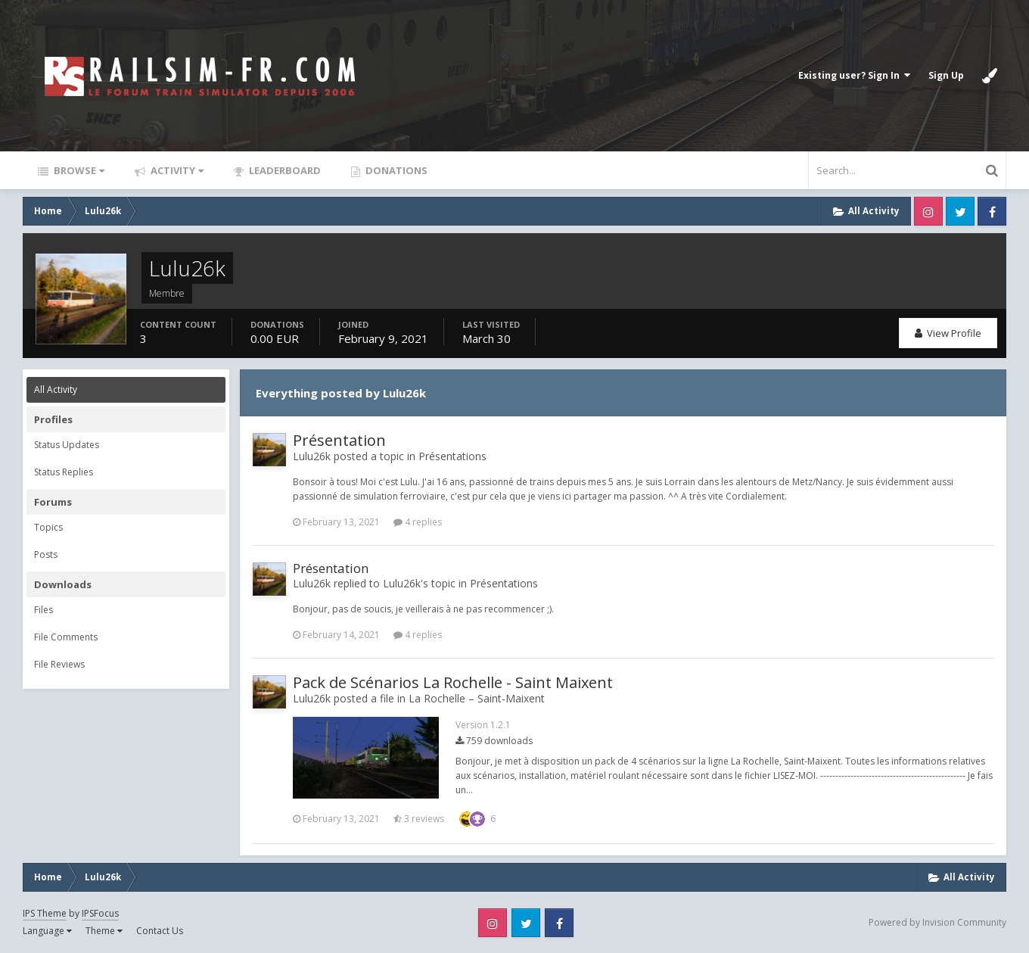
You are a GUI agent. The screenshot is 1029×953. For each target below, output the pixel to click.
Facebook (992, 211)
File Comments (66, 637)
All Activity (55, 389)
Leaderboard (284, 170)
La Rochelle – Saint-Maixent (477, 698)
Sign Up (946, 75)
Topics (48, 527)
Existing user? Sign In (854, 75)
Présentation (339, 440)
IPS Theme (45, 913)
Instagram (928, 211)
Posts (46, 554)
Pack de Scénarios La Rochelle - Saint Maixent (453, 682)
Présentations (452, 456)
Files (43, 609)
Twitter (960, 211)
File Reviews (59, 664)
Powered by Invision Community (937, 922)
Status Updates (66, 444)
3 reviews (418, 818)
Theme (104, 930)
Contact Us (159, 930)
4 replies (417, 521)
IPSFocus (100, 913)
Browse (77, 170)
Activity (176, 170)
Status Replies (63, 472)
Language (47, 930)
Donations (395, 170)
